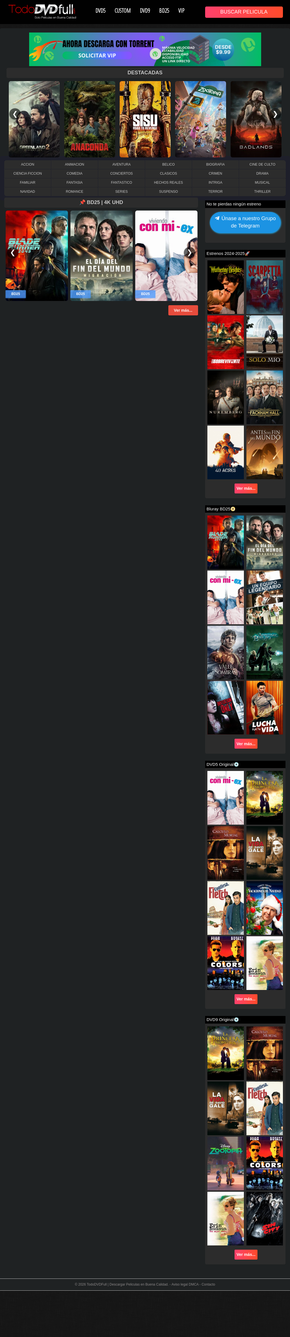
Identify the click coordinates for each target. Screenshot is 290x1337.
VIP (181, 10)
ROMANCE (74, 192)
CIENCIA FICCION (27, 173)
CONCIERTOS (121, 173)
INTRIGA (215, 183)
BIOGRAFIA (215, 164)
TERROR (215, 192)
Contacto (208, 1284)
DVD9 (145, 10)
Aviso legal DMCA (185, 1284)
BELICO (168, 164)
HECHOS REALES (168, 183)
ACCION (27, 164)
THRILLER (262, 192)
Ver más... (183, 310)
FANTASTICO (121, 183)
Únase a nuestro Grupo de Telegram (245, 222)
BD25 (164, 10)
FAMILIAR (27, 183)
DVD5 (100, 10)
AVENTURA (121, 164)
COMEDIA (74, 173)
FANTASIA (74, 183)
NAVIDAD (27, 192)
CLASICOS (168, 173)
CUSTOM (123, 10)
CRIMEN (215, 173)
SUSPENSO (168, 192)
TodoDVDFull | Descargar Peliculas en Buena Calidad (127, 1284)
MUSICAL (262, 183)
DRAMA (262, 173)
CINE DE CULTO (263, 164)
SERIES (121, 192)
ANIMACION (74, 164)
